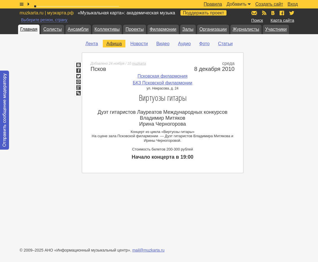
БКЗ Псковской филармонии (162, 82)
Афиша (114, 43)
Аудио (184, 43)
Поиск (257, 20)
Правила (213, 4)
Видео (162, 43)
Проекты (134, 29)
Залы (187, 29)
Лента (92, 43)
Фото (204, 43)
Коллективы (107, 29)
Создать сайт (269, 4)
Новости (139, 43)
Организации (213, 29)
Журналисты (246, 29)
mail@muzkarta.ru (148, 250)
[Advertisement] (284, 124)
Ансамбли (78, 29)
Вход (292, 4)
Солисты (52, 29)
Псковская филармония (163, 76)
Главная (29, 29)
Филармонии (163, 29)
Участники (276, 29)
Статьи (225, 43)
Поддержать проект (203, 12)
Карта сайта (282, 20)
